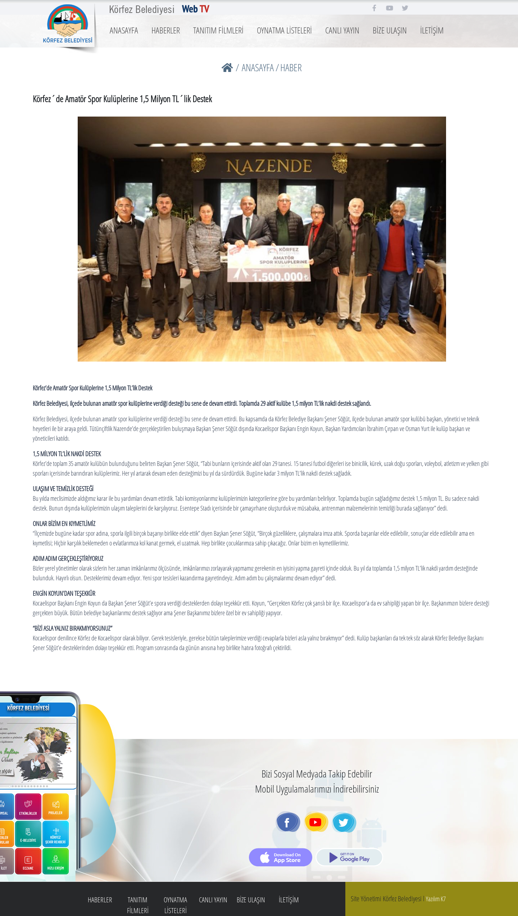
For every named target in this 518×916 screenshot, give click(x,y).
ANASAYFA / (260, 67)
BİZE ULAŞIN (390, 30)
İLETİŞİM (432, 30)
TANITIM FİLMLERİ (218, 30)
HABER (291, 67)
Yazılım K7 (436, 898)
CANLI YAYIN (342, 30)
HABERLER (165, 30)
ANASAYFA (124, 30)
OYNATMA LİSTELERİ (284, 30)
